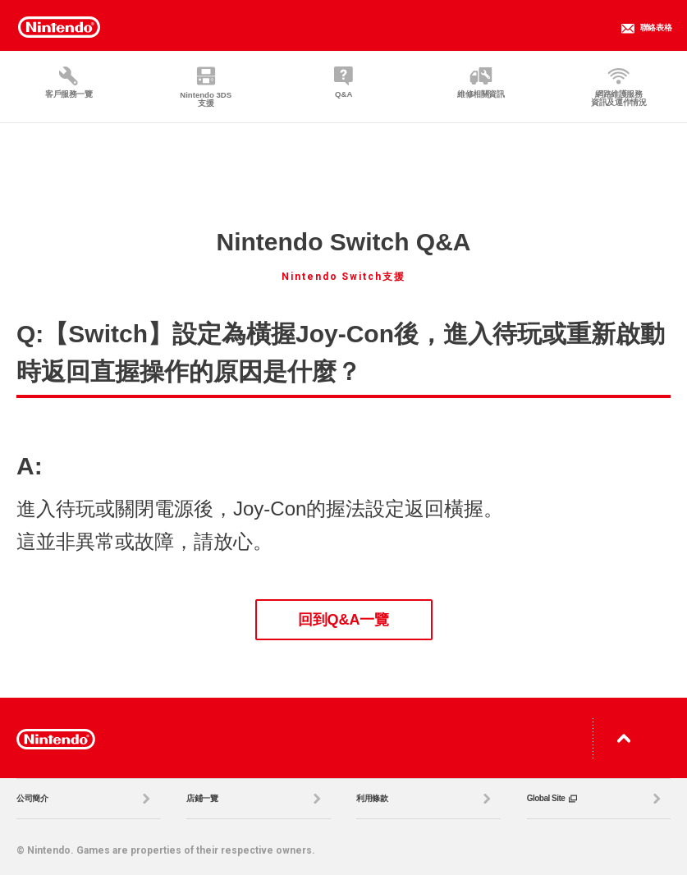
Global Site (596, 799)
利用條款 (425, 799)
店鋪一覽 (255, 799)
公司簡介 (85, 799)
